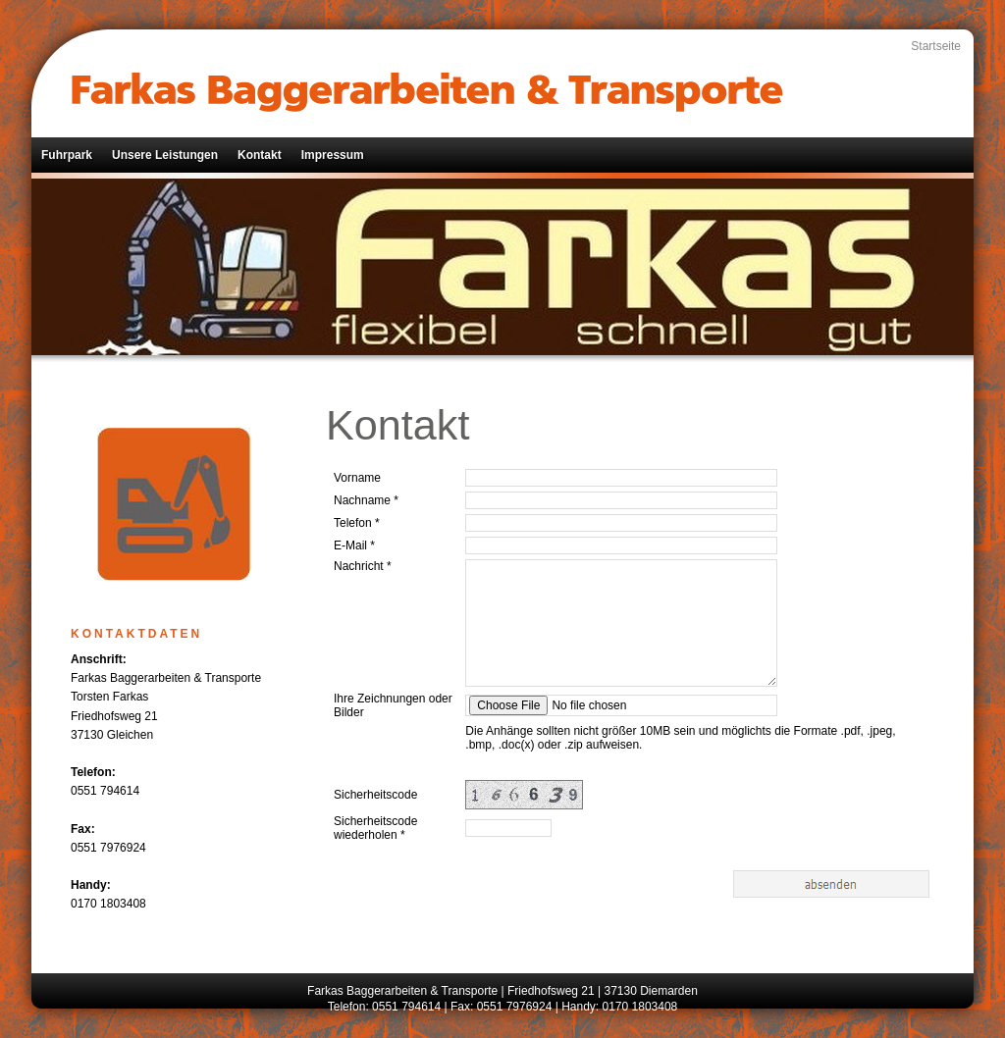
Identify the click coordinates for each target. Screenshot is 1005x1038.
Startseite (936, 46)
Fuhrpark (66, 155)
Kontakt (260, 155)
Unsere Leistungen (165, 155)
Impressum (332, 155)
